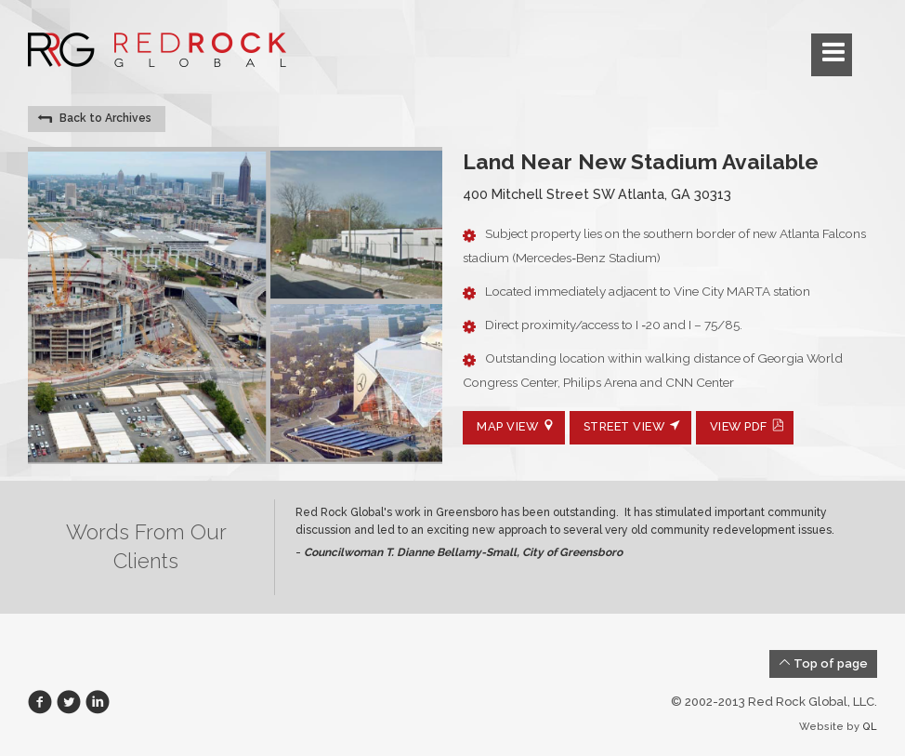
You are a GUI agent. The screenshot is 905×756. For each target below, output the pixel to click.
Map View (516, 426)
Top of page (823, 663)
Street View (633, 426)
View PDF (747, 426)
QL (869, 727)
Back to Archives (94, 119)
